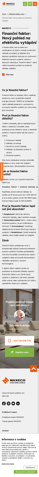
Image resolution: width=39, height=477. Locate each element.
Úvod (4, 14)
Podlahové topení (9, 412)
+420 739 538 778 (19, 340)
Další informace (8, 464)
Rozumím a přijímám (25, 472)
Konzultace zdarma (1, 171)
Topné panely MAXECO (11, 421)
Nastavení (30, 467)
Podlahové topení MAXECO (13, 417)
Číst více (9, 75)
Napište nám (19, 352)
